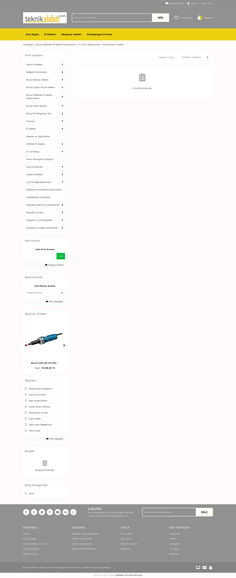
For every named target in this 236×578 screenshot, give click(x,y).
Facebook (174, 533)
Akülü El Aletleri (34, 64)
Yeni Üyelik (126, 533)
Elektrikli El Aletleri (35, 144)
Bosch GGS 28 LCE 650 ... (45, 363)
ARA (160, 17)
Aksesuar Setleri (71, 34)
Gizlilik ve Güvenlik (82, 538)
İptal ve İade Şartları (82, 543)
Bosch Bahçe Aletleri (37, 79)
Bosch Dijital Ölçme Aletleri (40, 87)
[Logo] (45, 17)
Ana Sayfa (32, 34)
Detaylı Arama (54, 265)
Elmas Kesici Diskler (113, 44)
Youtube (173, 548)
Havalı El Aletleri (34, 174)
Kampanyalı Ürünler (99, 34)
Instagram (174, 543)
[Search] (120, 17)
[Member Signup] (193, 3)
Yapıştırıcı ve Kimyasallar (39, 220)
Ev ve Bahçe (33, 151)
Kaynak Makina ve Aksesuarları (43, 204)
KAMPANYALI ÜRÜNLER (38, 197)
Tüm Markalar (54, 301)
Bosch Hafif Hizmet (36, 106)
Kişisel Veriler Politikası (84, 548)
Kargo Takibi (30, 538)
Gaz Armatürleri (34, 166)
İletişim (26, 533)
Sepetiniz (125, 548)
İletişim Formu (30, 554)
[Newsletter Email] (177, 512)
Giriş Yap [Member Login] (206, 3)
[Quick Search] (39, 256)
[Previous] (26, 345)
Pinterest (173, 554)
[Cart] (205, 18)
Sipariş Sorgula (31, 548)
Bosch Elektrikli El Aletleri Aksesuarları (39, 97)
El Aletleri (50, 34)
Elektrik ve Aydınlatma (38, 136)
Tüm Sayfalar (54, 438)
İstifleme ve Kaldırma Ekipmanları (44, 189)
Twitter (172, 538)
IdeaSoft (98, 575)
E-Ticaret (110, 575)
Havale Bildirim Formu (35, 543)
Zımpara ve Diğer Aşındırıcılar (42, 227)
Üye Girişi (126, 538)
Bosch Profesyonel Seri (39, 113)
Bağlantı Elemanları (36, 72)
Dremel (30, 121)
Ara (60, 256)
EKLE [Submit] (204, 512)
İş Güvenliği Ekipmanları (39, 182)
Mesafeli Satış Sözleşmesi (85, 533)
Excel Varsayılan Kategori (40, 159)
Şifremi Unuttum (129, 543)
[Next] (64, 345)
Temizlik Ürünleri (34, 212)
